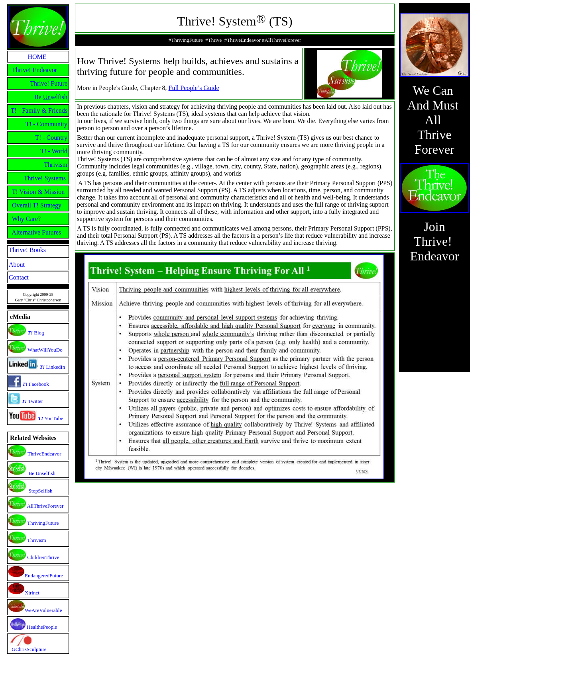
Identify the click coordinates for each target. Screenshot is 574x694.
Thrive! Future (48, 83)
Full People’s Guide (194, 87)
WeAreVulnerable (43, 610)
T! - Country (51, 137)
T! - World (53, 151)
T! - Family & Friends (39, 110)
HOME (37, 56)
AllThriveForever (45, 506)
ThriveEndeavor (44, 454)
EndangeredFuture (44, 576)
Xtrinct (32, 593)
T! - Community (46, 124)
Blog (38, 333)
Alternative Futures (36, 232)
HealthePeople (42, 627)
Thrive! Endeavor (34, 69)
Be (38, 97)
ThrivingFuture (43, 523)
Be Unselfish (42, 473)
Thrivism (55, 164)
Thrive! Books (27, 249)
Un (47, 97)
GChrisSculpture (29, 649)
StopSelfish (41, 491)
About (17, 264)
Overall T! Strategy (36, 205)
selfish (59, 97)
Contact (19, 277)
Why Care (25, 218)
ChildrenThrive (43, 557)
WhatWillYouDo (45, 350)
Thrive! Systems (44, 178)
